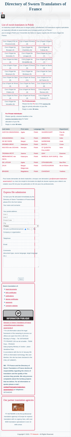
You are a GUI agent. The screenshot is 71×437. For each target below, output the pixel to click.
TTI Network (34, 434)
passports (9, 302)
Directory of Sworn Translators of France (17, 322)
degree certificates (12, 299)
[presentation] (21, 272)
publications (10, 296)
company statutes (12, 306)
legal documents (11, 289)
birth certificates (11, 292)
